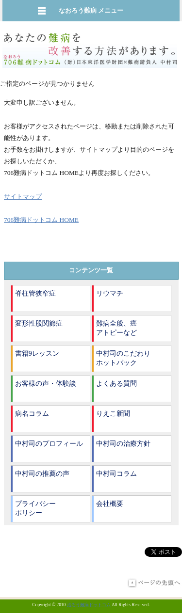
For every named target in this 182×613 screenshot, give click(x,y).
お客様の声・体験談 (45, 383)
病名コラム (32, 413)
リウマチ (109, 293)
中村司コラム (116, 473)
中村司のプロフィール (49, 443)
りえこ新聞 (113, 413)
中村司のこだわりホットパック (123, 358)
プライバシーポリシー (35, 508)
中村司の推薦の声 (42, 473)
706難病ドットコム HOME (41, 219)
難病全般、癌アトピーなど (116, 328)
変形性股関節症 (39, 323)
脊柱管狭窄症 (35, 293)
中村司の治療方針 (123, 443)
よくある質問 (116, 383)
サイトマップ (23, 196)
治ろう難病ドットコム (89, 604)
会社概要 (109, 503)
